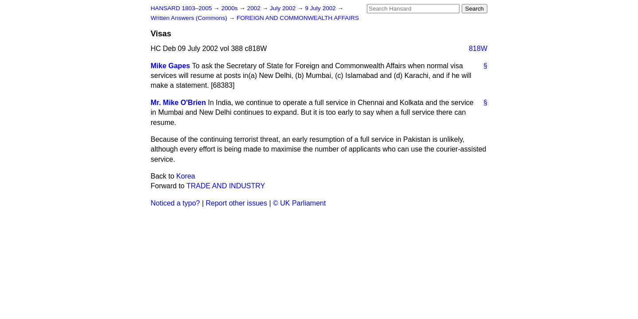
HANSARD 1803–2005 (181, 8)
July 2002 (283, 8)
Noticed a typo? (175, 203)
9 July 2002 (321, 8)
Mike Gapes (170, 66)
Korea (185, 176)
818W (478, 48)
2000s (230, 8)
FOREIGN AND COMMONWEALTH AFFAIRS (298, 18)
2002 (254, 8)
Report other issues (236, 203)
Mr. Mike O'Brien (178, 102)
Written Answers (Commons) (190, 18)
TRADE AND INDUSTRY (226, 186)
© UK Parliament (299, 203)
